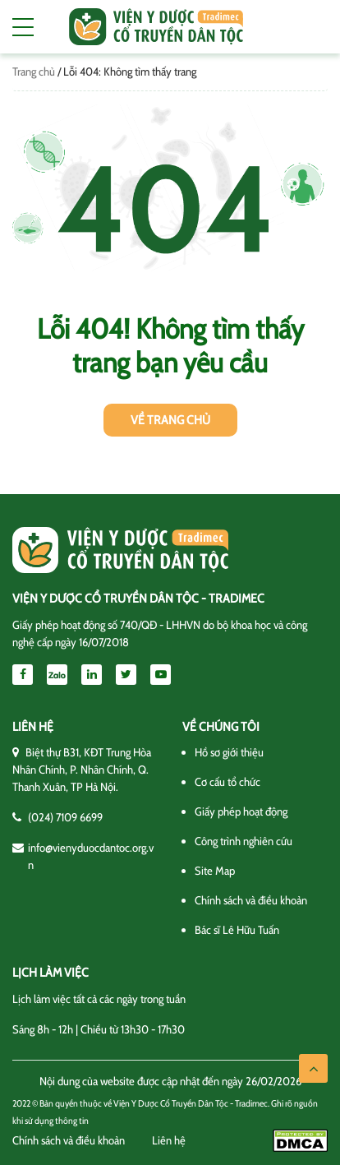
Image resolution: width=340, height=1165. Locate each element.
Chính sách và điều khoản (251, 900)
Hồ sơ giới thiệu (229, 752)
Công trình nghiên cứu (243, 841)
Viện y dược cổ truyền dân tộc (156, 26)
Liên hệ (169, 1140)
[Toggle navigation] (23, 27)
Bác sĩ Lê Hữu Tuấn (237, 929)
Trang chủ (33, 71)
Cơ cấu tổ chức (227, 781)
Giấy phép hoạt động (241, 811)
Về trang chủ (170, 420)
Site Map (215, 870)
